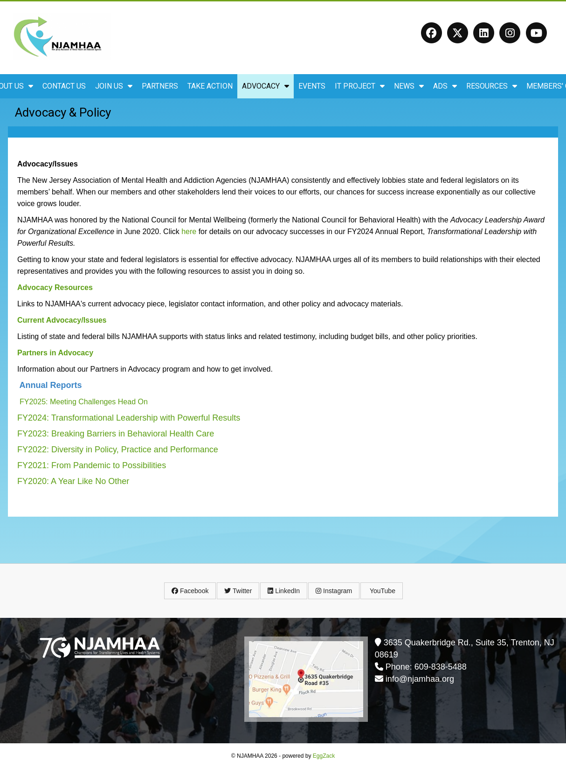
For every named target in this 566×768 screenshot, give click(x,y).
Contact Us (64, 86)
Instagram (334, 591)
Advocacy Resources (55, 287)
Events (311, 86)
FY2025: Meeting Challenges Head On (84, 402)
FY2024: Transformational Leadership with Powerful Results (128, 417)
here (188, 231)
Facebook (190, 591)
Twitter (238, 591)
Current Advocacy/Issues (61, 320)
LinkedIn (284, 591)
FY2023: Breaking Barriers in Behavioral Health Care (115, 433)
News (409, 86)
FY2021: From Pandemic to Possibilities (91, 465)
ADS (445, 86)
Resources (491, 86)
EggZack (324, 756)
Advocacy (265, 86)
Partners (160, 86)
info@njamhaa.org (420, 679)
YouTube (381, 591)
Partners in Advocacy (55, 353)
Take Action (210, 86)
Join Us (113, 86)
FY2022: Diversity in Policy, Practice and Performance (117, 449)
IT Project (360, 86)
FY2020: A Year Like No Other (73, 481)
